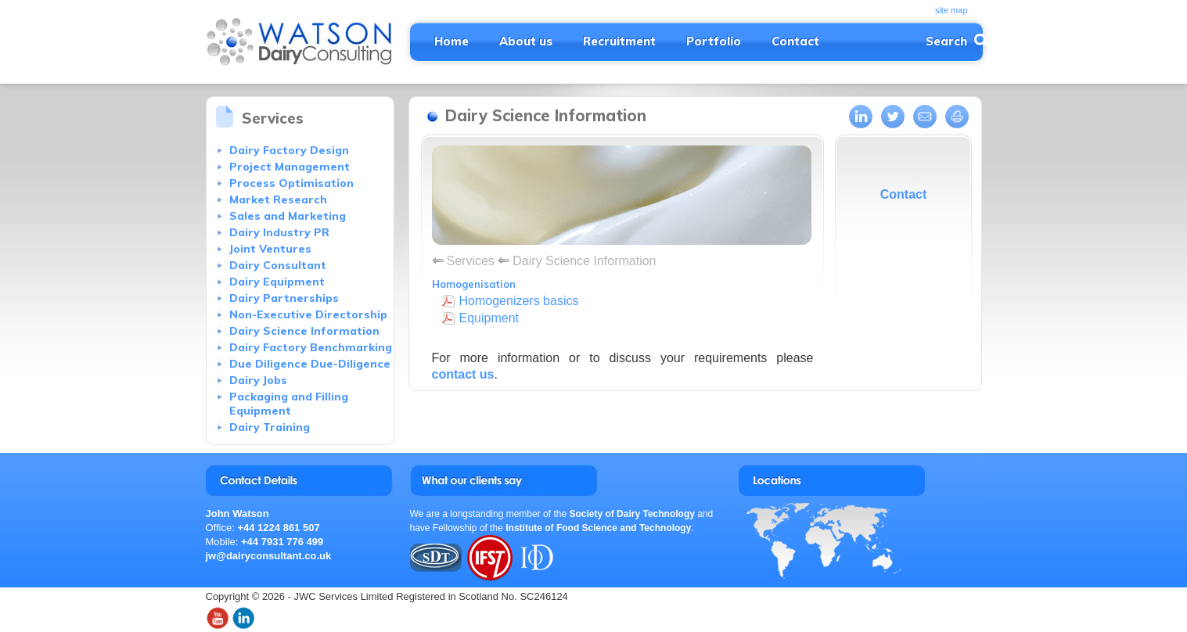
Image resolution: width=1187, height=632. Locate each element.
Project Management (289, 167)
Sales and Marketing (287, 216)
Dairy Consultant (277, 265)
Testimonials (574, 480)
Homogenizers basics (519, 300)
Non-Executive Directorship (308, 314)
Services (471, 261)
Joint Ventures (270, 249)
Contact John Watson (299, 480)
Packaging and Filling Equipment (288, 404)
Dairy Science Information (304, 331)
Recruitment (619, 41)
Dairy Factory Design (289, 150)
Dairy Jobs (258, 380)
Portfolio (713, 41)
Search (946, 41)
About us (525, 41)
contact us (463, 374)
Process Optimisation (291, 183)
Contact (795, 41)
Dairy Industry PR (279, 232)
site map (951, 10)
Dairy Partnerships (284, 298)
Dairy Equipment (277, 282)
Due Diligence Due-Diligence (309, 364)
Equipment (489, 318)
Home (451, 41)
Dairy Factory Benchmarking (310, 347)
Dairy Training (269, 427)
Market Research (278, 199)
